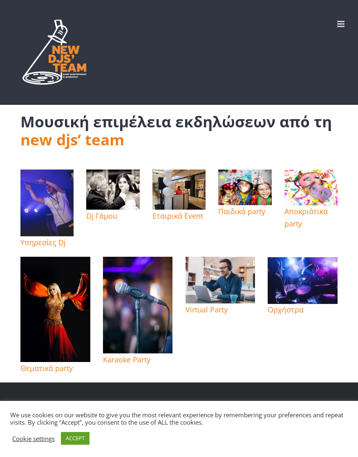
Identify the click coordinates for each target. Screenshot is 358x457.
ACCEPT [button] (75, 438)
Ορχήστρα (286, 309)
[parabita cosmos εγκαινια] (179, 176)
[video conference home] (220, 263)
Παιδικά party (241, 211)
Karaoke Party (126, 359)
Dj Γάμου (101, 216)
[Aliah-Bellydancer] (55, 263)
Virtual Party (207, 309)
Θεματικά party (46, 368)
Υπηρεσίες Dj (43, 242)
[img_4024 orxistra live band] (303, 264)
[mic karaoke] (138, 263)
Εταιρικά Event (177, 216)
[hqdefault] (112, 176)
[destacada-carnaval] (311, 177)
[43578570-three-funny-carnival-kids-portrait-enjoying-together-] (244, 176)
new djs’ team (72, 139)
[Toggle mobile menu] (341, 24)
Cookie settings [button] (33, 438)
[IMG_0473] (47, 176)
